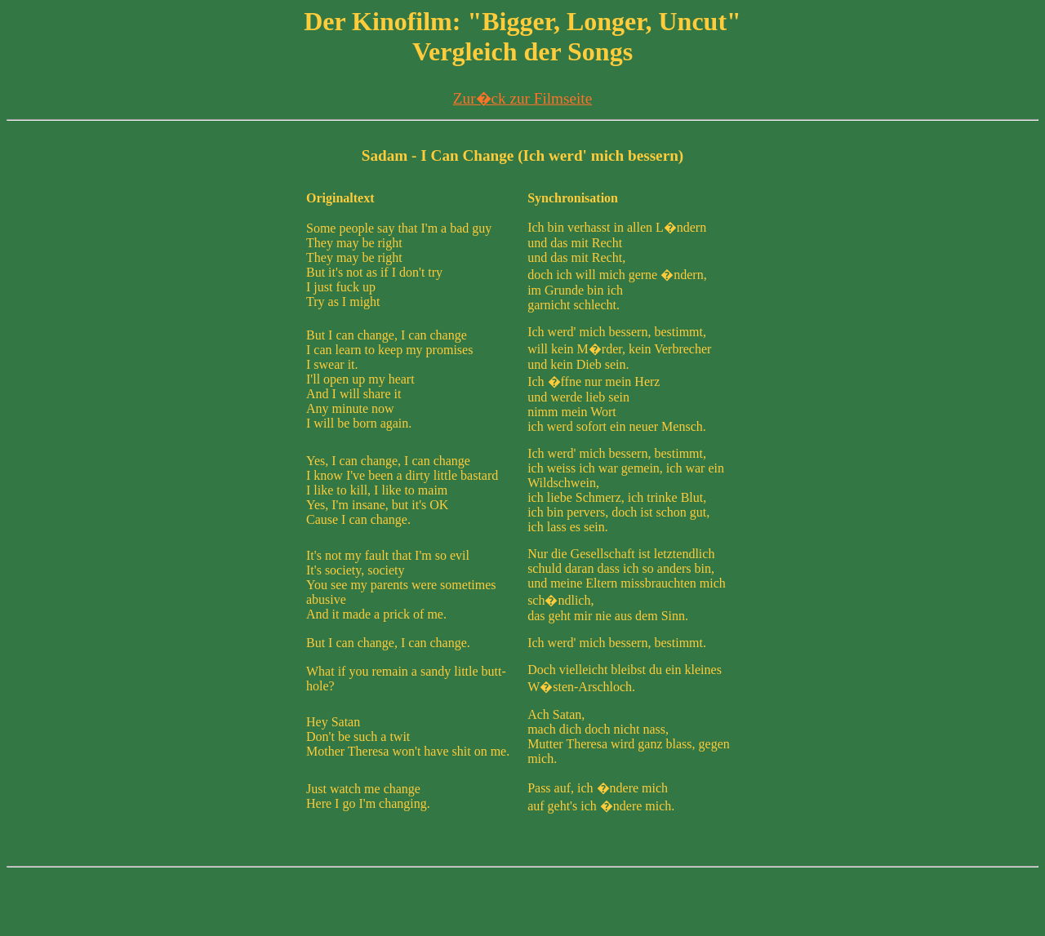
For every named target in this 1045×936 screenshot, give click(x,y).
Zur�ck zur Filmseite (522, 98)
